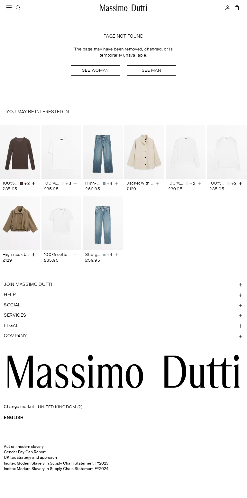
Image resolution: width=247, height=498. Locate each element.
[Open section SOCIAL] (123, 305)
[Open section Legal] (123, 326)
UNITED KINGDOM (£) (60, 407)
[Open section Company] (123, 336)
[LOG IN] (227, 8)
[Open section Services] (123, 315)
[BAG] (236, 8)
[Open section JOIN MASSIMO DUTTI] (123, 284)
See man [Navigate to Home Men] (151, 70)
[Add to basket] (34, 183)
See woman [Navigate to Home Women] (95, 70)
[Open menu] (10, 7)
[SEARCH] (18, 8)
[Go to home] (123, 7)
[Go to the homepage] (123, 371)
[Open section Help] (123, 295)
